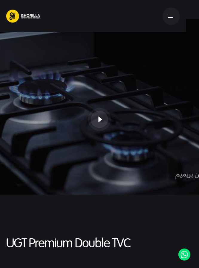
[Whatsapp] (184, 255)
